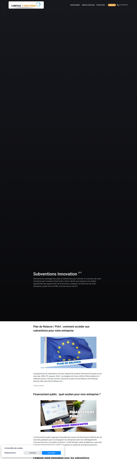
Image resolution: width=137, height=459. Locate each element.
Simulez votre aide (88, 5)
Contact (112, 5)
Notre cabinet (75, 5)
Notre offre (101, 5)
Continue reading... (39, 385)
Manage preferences (10, 453)
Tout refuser (44, 453)
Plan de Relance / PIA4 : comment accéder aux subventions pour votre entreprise (68, 328)
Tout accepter (55, 453)
